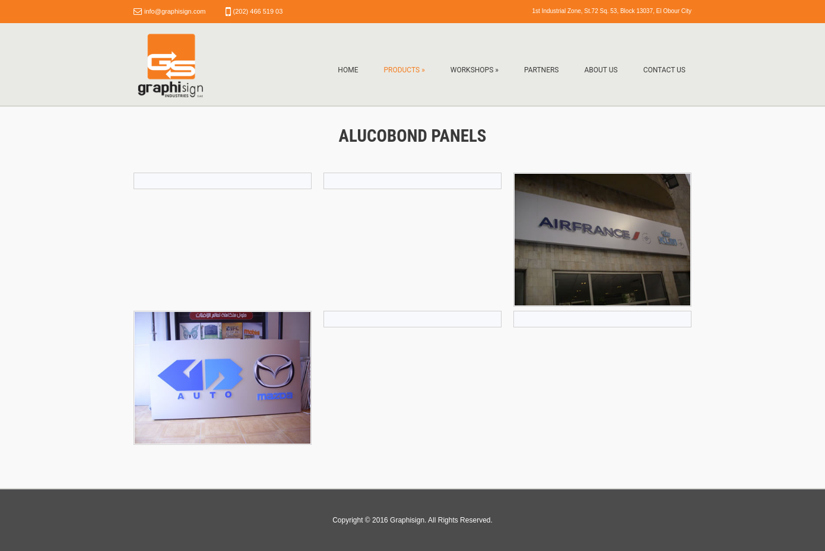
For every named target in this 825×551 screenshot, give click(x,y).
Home (348, 70)
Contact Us (664, 70)
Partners (541, 70)
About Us (600, 70)
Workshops (474, 70)
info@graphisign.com (175, 11)
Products (403, 70)
